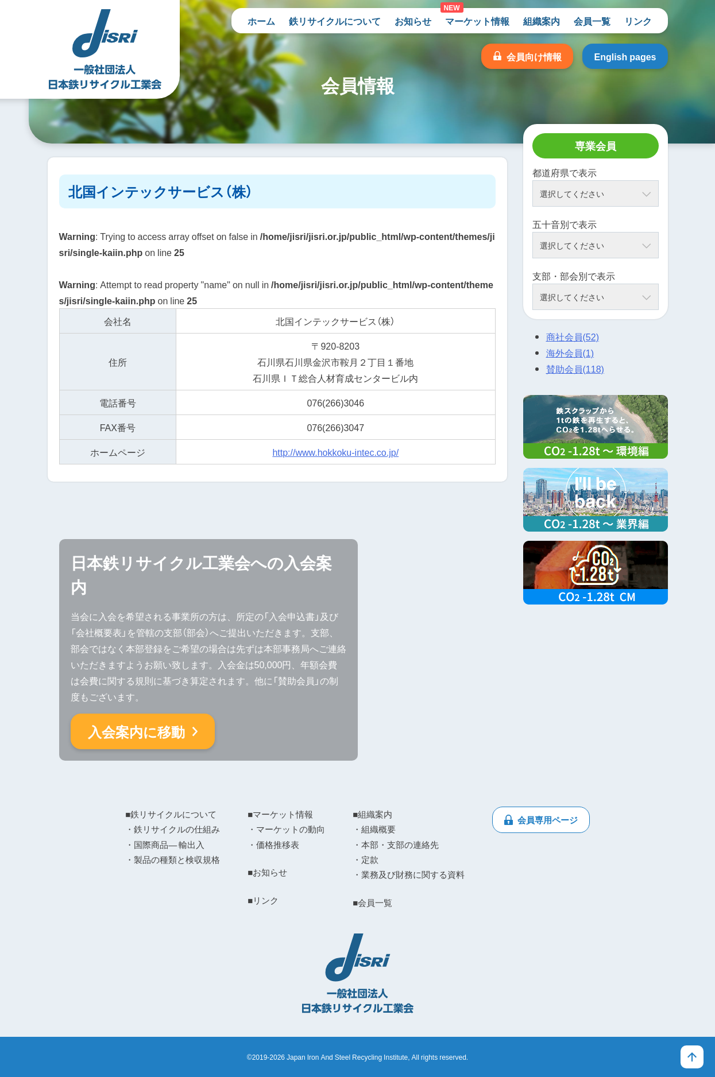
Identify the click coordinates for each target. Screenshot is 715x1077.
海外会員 (570, 352)
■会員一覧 (372, 902)
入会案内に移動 (136, 731)
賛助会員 (575, 368)
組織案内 (541, 21)
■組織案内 (372, 814)
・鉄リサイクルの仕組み (172, 829)
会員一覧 (592, 21)
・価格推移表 (273, 844)
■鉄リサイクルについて (171, 814)
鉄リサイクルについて (335, 21)
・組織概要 (374, 829)
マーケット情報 (477, 21)
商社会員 (572, 336)
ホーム (261, 21)
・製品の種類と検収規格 (172, 859)
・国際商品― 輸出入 (164, 844)
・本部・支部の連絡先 (396, 844)
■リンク (263, 900)
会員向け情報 (534, 56)
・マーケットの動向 (286, 829)
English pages (625, 56)
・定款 (365, 859)
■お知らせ (267, 872)
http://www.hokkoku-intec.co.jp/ (335, 452)
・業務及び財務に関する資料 (409, 874)
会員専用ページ (547, 819)
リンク (638, 21)
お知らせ (413, 21)
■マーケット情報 (280, 814)
